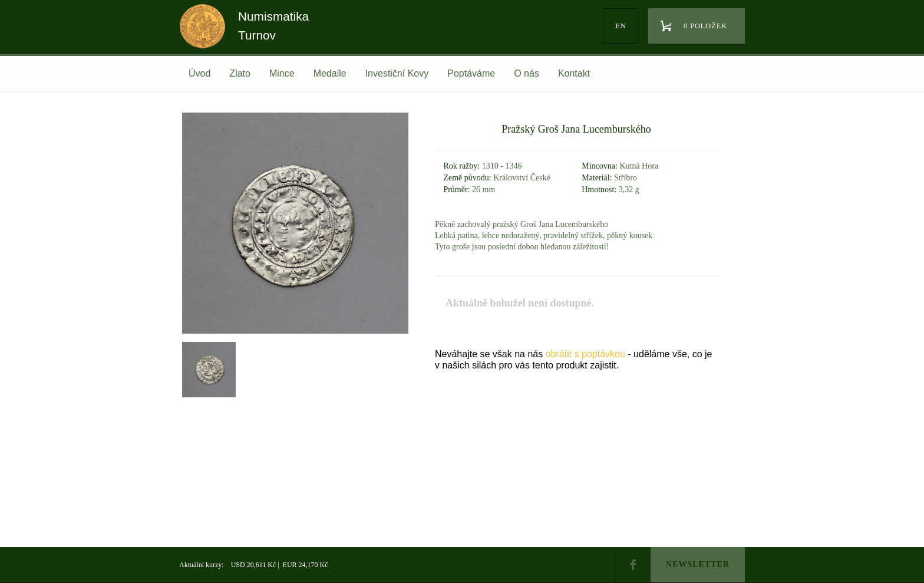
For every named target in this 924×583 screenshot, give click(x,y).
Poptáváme (471, 73)
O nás (526, 73)
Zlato (239, 73)
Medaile (330, 73)
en (620, 26)
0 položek (705, 26)
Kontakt (574, 73)
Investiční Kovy (397, 73)
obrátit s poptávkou (585, 354)
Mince (282, 73)
